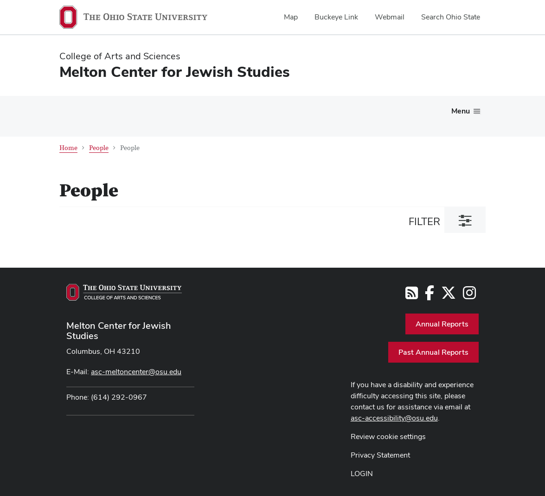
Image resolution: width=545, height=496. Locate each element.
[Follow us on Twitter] (448, 296)
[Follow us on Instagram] (469, 296)
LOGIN (362, 473)
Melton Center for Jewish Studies (118, 331)
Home (68, 148)
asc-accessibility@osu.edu (394, 418)
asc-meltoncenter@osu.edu (136, 372)
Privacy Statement (380, 455)
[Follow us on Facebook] (429, 296)
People (99, 148)
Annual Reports (442, 324)
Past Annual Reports (433, 352)
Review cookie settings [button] (388, 436)
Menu (460, 111)
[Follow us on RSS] (411, 296)
